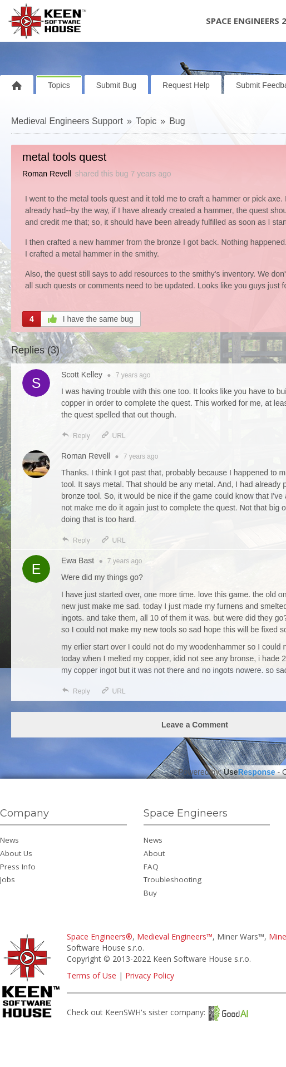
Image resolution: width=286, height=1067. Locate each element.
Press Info (18, 867)
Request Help (186, 85)
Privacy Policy (149, 975)
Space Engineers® (99, 936)
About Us (16, 853)
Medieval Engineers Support (67, 121)
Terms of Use (91, 975)
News (9, 840)
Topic (146, 121)
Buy (150, 893)
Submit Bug (116, 85)
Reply (75, 436)
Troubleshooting (172, 879)
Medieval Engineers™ (175, 936)
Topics (59, 85)
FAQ (151, 867)
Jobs (7, 879)
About (154, 853)
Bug (177, 121)
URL (113, 436)
